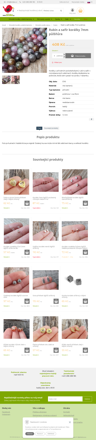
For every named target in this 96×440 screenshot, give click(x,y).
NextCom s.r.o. (82, 437)
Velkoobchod (64, 2)
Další (68, 19)
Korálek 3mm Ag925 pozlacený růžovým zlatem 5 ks (44, 198)
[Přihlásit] (72, 11)
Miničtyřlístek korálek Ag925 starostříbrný (72, 198)
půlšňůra (60, 56)
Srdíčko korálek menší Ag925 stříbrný (44, 247)
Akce (85, 19)
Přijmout (29, 434)
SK (89, 2)
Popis (39, 128)
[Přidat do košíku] (78, 55)
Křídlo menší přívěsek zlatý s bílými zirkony (72, 345)
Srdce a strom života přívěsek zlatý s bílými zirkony (15, 198)
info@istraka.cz (12, 2)
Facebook (6, 412)
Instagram (6, 414)
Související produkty (51, 128)
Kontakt (66, 412)
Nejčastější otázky (78, 2)
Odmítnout (50, 434)
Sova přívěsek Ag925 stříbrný (44, 295)
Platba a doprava (39, 412)
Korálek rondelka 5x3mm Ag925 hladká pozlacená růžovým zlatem (74, 247)
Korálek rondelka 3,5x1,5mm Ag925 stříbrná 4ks (14, 247)
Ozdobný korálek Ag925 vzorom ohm (16, 296)
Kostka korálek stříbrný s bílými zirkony (74, 296)
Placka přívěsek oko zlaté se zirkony (43, 345)
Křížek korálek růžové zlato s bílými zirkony (15, 345)
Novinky (77, 19)
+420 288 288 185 (28, 2)
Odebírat (87, 399)
